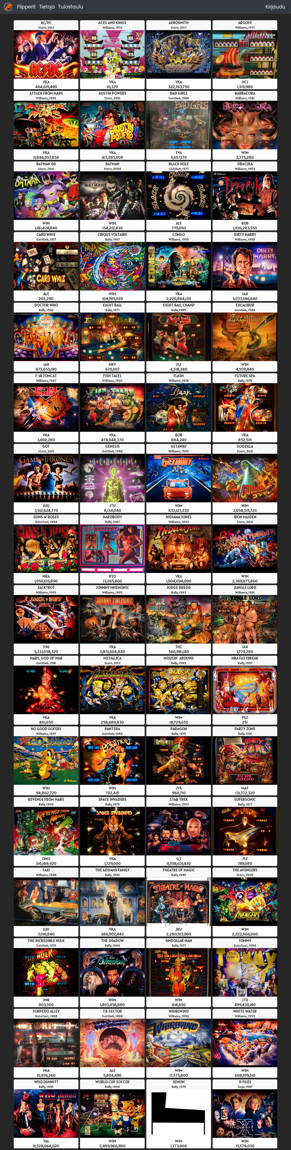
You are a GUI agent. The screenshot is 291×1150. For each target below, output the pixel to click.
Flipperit (26, 6)
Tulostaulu (70, 6)
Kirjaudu (275, 6)
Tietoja (47, 6)
